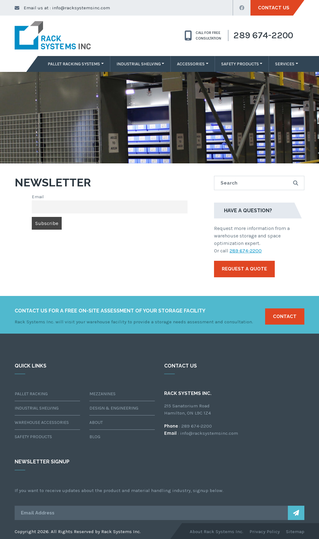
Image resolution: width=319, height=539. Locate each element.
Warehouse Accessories (42, 422)
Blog (94, 436)
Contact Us (273, 8)
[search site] (259, 183)
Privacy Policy (265, 531)
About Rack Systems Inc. (216, 531)
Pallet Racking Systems (74, 64)
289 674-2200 (246, 251)
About (96, 422)
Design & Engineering (113, 408)
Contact (285, 316)
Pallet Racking (31, 393)
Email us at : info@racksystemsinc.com (62, 8)
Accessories (191, 64)
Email (38, 196)
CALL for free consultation (202, 35)
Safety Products (240, 64)
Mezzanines (102, 393)
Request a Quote (244, 269)
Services (284, 64)
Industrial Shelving (139, 64)
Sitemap (295, 531)
